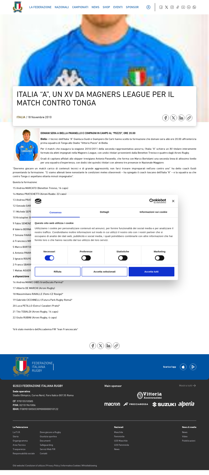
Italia (21, 117)
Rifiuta (57, 271)
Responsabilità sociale (24, 453)
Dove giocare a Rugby (50, 432)
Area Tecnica (19, 445)
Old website (18, 465)
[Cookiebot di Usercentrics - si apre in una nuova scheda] (151, 201)
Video (184, 436)
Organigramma (20, 440)
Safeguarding (46, 445)
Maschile (118, 432)
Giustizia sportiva (48, 436)
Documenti (45, 440)
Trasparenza (19, 449)
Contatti (43, 453)
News (117, 449)
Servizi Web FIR (47, 449)
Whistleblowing (89, 465)
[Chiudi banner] (173, 201)
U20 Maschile (121, 440)
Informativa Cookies (70, 465)
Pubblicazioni (188, 440)
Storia (15, 436)
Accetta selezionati (104, 271)
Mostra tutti (187, 386)
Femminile (119, 436)
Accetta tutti (151, 271)
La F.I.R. (16, 432)
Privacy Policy (53, 465)
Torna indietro (29, 31)
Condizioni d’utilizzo (35, 465)
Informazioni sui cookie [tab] (153, 212)
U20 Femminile (121, 445)
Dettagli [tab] (104, 212)
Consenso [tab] (55, 212)
